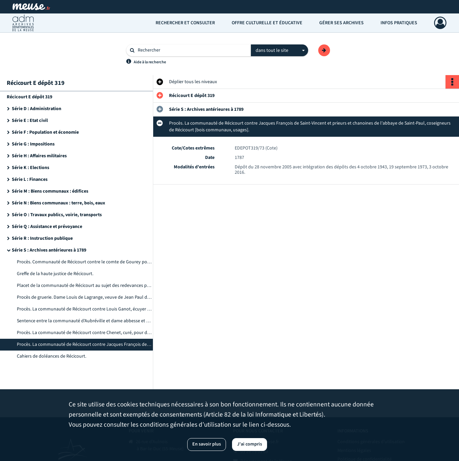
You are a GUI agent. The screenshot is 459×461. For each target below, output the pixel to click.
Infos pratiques (399, 23)
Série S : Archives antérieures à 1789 (49, 250)
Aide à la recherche (150, 62)
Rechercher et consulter (185, 23)
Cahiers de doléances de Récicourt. (51, 356)
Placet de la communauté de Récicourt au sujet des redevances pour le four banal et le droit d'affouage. (84, 285)
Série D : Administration (36, 108)
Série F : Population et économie (45, 132)
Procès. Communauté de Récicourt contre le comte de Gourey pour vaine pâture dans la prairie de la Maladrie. (84, 262)
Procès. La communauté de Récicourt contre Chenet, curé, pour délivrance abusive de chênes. (84, 332)
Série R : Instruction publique (42, 238)
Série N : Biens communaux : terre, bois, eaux (58, 203)
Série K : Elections (30, 167)
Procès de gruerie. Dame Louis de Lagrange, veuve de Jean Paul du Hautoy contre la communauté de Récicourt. (84, 297)
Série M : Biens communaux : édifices (50, 191)
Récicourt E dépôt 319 (29, 97)
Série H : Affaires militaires (39, 156)
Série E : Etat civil (30, 120)
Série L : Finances (29, 179)
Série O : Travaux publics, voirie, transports (57, 214)
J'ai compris (249, 444)
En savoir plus (206, 444)
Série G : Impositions (33, 144)
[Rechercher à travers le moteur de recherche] (192, 50)
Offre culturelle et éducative (267, 23)
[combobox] (279, 50)
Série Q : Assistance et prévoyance (47, 226)
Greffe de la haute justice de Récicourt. (55, 273)
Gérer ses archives (341, 23)
